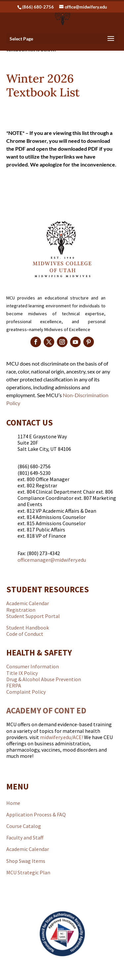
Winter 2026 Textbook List (43, 85)
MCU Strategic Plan (28, 872)
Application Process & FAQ (36, 814)
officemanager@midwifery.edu (52, 559)
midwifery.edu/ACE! (61, 737)
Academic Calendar (27, 603)
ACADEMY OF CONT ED (46, 710)
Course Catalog (23, 826)
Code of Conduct (24, 634)
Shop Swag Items (25, 861)
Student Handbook (27, 627)
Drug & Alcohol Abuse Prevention (43, 679)
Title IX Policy (22, 673)
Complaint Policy (26, 691)
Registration (20, 609)
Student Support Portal (33, 616)
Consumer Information (32, 666)
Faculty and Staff (24, 837)
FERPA (13, 685)
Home (13, 803)
